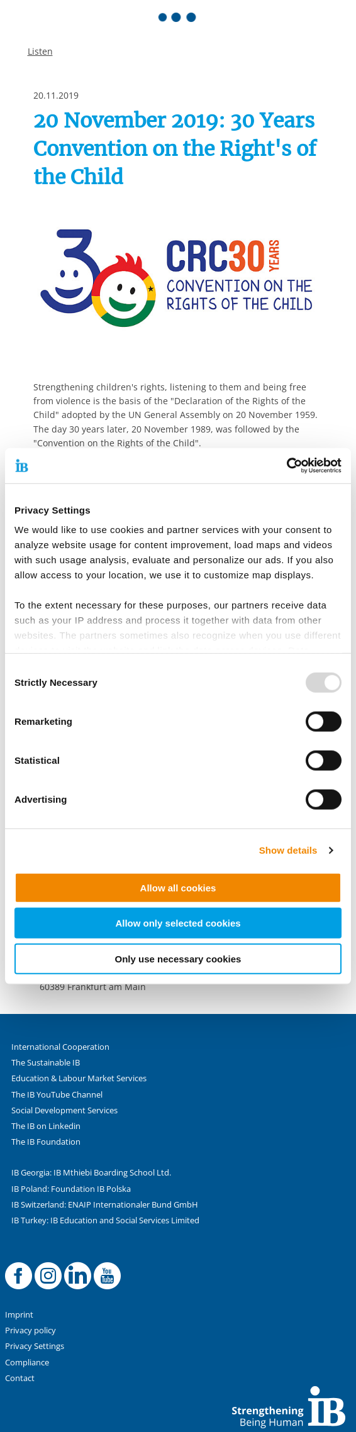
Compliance (27, 1362)
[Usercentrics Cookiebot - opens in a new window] (286, 466)
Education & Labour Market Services (79, 1078)
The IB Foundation (46, 1142)
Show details (288, 850)
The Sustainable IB (45, 1062)
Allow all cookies (178, 887)
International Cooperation (60, 1047)
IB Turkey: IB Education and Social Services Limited (105, 1220)
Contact (20, 1378)
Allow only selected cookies (177, 923)
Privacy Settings (34, 1346)
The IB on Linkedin (46, 1126)
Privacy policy (30, 1330)
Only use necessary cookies (178, 958)
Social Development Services (64, 1110)
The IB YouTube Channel (57, 1094)
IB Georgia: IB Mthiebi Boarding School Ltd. (91, 1172)
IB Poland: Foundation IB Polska (71, 1189)
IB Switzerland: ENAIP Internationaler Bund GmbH (104, 1204)
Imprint (19, 1314)
